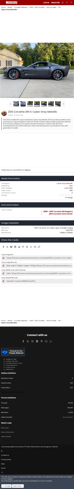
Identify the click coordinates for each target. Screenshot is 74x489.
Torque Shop (10, 366)
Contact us (5, 454)
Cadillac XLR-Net (12, 360)
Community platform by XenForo (22, 446)
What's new (6, 422)
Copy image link (7, 254)
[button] (63, 2)
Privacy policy (6, 458)
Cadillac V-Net (11, 358)
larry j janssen (68, 416)
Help (2, 463)
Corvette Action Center (14, 362)
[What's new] (67, 2)
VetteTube (9, 368)
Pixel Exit (55, 446)
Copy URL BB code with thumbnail (13, 269)
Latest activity (6, 435)
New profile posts (7, 431)
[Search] (71, 2)
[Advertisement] (37, 27)
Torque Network (11, 364)
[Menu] (2, 2)
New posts (5, 427)
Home (3, 467)
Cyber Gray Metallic (64, 183)
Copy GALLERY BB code (9, 277)
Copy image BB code (9, 262)
